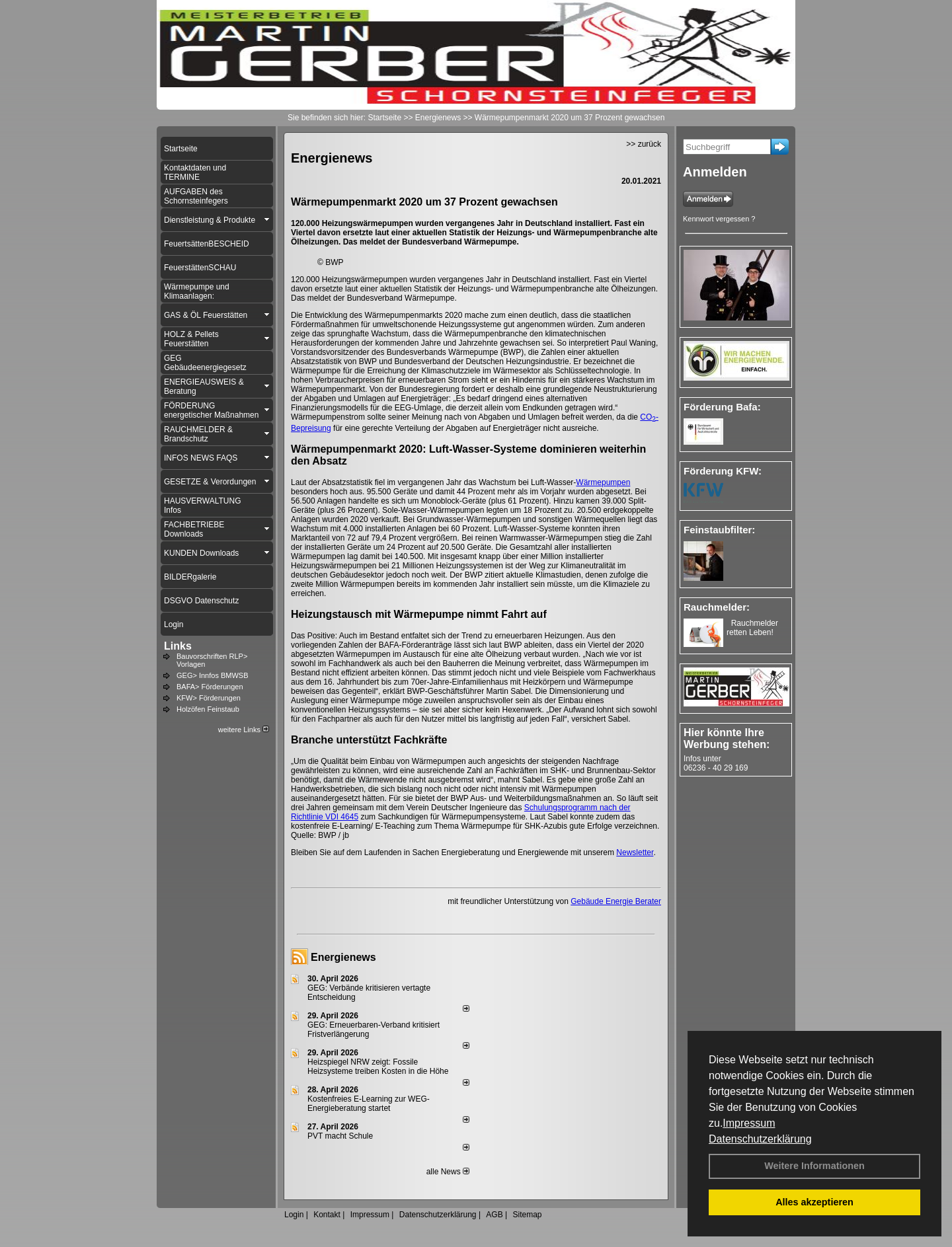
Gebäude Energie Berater (616, 901)
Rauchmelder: (717, 607)
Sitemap (526, 1214)
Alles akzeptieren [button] (814, 1202)
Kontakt (326, 1214)
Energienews (343, 957)
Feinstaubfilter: (719, 529)
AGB (494, 1214)
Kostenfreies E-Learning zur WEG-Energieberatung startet (368, 1103)
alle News (447, 1171)
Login (293, 1214)
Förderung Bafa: (722, 406)
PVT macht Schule (340, 1136)
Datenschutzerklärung (760, 1139)
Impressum (749, 1123)
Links (178, 646)
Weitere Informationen (814, 1165)
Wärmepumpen (603, 482)
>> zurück (643, 144)
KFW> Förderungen (209, 698)
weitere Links (243, 730)
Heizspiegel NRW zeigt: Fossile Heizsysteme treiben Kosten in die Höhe (377, 1066)
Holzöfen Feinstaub (208, 709)
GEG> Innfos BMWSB (213, 675)
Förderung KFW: (723, 470)
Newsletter (634, 852)
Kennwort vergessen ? (719, 219)
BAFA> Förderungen (210, 687)
